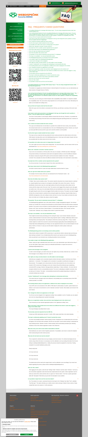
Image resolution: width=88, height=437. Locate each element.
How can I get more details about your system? (39, 51)
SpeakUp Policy (34, 416)
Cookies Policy (27, 421)
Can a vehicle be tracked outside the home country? (40, 41)
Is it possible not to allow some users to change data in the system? (44, 44)
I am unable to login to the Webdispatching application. (41, 59)
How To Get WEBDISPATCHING (15, 36)
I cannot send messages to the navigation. (38, 60)
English (78, 6)
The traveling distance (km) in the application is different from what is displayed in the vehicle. (49, 65)
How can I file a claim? (34, 79)
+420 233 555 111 (56, 3)
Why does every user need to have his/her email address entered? (43, 76)
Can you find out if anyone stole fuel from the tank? (40, 37)
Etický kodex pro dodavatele (37, 418)
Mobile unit (12, 400)
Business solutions (17, 38)
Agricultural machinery (56, 402)
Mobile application (17, 33)
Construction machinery (56, 400)
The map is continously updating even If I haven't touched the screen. (44, 75)
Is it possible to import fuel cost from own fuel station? (41, 81)
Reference (19, 41)
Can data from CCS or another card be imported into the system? (43, 47)
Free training (15, 47)
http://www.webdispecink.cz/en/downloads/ (46, 146)
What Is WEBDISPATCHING (16, 26)
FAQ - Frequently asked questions (17, 409)
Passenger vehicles (55, 397)
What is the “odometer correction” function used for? (40, 46)
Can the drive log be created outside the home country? (41, 43)
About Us (20, 23)
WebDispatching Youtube (77, 395)
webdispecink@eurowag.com (71, 3)
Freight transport (55, 398)
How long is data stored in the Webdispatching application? (42, 49)
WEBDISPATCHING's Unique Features (15, 30)
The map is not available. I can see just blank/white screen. (42, 56)
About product (13, 397)
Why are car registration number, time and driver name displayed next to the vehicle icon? (49, 69)
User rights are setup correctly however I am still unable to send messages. (45, 62)
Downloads (12, 407)
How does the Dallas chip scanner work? (38, 52)
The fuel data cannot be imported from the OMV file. (40, 73)
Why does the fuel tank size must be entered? (39, 78)
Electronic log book (14, 398)
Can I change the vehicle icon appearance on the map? (41, 67)
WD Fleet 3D (15, 85)
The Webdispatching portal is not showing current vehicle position (43, 57)
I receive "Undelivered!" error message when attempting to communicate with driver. (47, 64)
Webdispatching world (15, 44)
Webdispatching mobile (15, 50)
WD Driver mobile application (37, 400)
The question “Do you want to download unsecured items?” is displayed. (45, 54)
